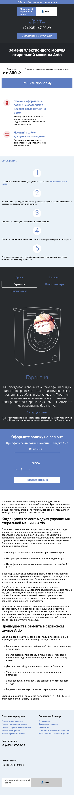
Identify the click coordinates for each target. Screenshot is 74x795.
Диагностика (19, 291)
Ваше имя (35, 449)
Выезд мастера (54, 284)
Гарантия (19, 284)
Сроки (19, 277)
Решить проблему (37, 83)
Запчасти (54, 277)
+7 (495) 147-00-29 (37, 28)
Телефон (35, 463)
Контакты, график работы (37, 21)
